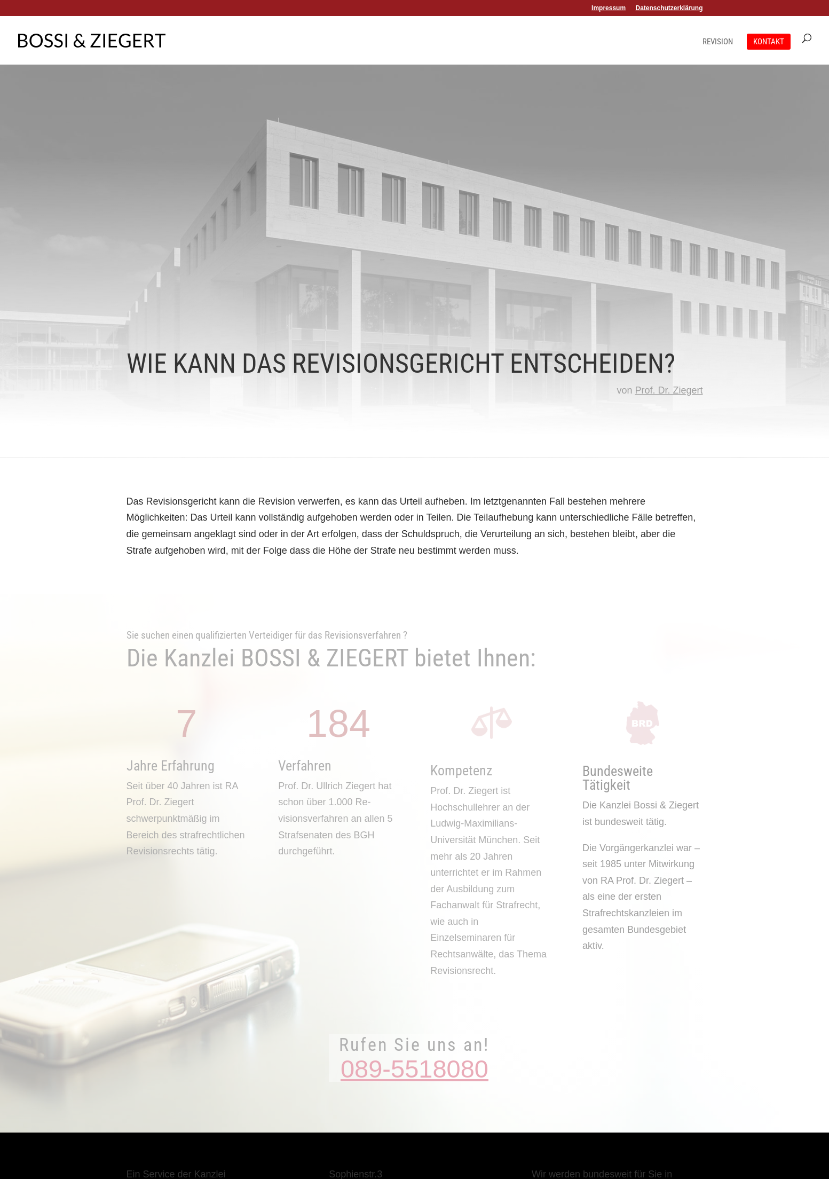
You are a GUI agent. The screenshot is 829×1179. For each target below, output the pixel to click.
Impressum (608, 8)
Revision (717, 42)
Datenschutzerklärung (668, 8)
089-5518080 (414, 1069)
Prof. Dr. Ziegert (668, 390)
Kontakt (768, 41)
